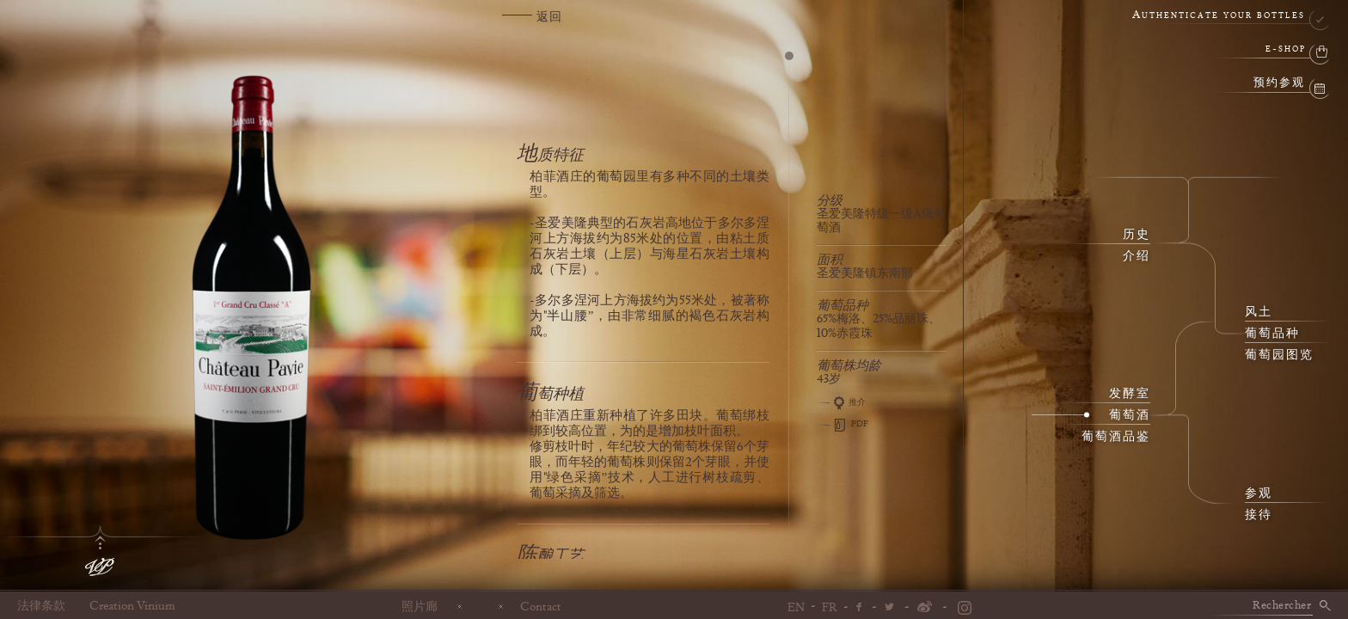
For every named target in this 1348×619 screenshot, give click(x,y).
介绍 (1136, 256)
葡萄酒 (1129, 415)
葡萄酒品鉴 (1115, 436)
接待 (1258, 515)
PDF (842, 425)
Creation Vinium (132, 606)
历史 (1136, 234)
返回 (549, 17)
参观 (1258, 493)
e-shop (1285, 49)
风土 (1258, 312)
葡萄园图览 (1279, 355)
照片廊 (419, 606)
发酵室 (1129, 393)
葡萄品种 (1272, 333)
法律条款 (41, 606)
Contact (540, 606)
